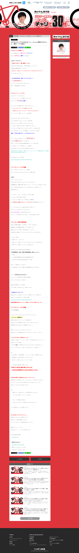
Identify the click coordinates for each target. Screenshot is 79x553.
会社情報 (10, 536)
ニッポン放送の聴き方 (33, 543)
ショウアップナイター (57, 3)
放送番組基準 (31, 536)
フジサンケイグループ (13, 540)
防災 (30, 541)
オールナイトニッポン (48, 3)
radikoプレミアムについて (54, 536)
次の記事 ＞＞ (40, 459)
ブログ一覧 (16, 36)
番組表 (29, 3)
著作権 (51, 541)
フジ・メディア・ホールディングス (15, 538)
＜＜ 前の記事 (19, 459)
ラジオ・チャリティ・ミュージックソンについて (37, 544)
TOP (11, 36)
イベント (64, 3)
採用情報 (10, 543)
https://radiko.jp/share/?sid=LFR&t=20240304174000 (21, 159)
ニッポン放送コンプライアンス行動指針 (56, 540)
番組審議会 (31, 538)
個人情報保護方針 (53, 538)
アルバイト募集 (12, 544)
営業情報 (10, 541)
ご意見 (51, 544)
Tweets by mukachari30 (61, 57)
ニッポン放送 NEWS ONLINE (38, 3)
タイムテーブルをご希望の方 (54, 543)
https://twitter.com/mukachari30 (18, 444)
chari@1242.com (15, 437)
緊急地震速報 (31, 540)
